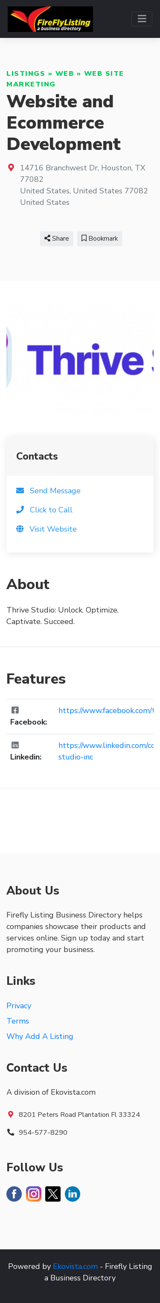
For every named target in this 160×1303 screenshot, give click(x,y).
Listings (25, 73)
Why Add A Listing (39, 1036)
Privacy (18, 1006)
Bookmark (99, 238)
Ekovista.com (75, 1266)
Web (64, 73)
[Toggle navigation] (141, 19)
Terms (17, 1021)
